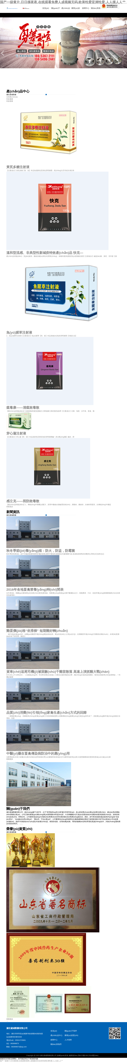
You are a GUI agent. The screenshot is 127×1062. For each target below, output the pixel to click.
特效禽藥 (9, 99)
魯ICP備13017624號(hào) (88, 1055)
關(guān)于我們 (71, 1031)
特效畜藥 (9, 101)
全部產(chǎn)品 (12, 97)
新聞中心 (85, 8)
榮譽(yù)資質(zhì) (71, 1035)
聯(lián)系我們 (55, 1044)
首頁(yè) (45, 8)
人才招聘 (68, 1040)
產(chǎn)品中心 (56, 1035)
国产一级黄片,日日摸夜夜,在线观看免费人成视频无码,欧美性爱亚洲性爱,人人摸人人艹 (63, 2)
